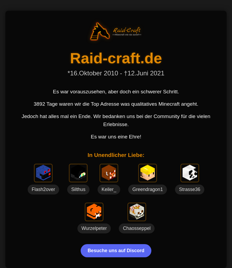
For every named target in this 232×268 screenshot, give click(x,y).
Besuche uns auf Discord (116, 250)
